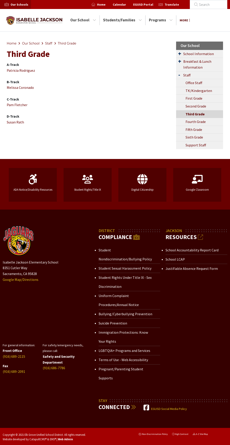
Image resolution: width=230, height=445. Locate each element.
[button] (19, 4)
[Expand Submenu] (180, 53)
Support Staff (196, 145)
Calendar (124, 4)
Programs (161, 20)
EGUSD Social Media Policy (169, 409)
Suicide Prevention (113, 323)
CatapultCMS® (37, 439)
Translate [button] (177, 4)
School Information (198, 53)
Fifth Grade (194, 129)
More (185, 20)
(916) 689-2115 (14, 356)
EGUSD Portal (149, 4)
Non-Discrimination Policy (153, 434)
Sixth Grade (194, 137)
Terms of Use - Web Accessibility (123, 360)
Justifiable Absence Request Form (192, 268)
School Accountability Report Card (192, 250)
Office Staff (194, 83)
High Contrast (181, 434)
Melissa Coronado (20, 87)
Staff (48, 43)
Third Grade (67, 43)
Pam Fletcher (17, 105)
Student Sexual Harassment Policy (125, 268)
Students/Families (122, 20)
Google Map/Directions (20, 279)
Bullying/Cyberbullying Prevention (125, 314)
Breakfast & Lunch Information (197, 64)
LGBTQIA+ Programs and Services (124, 350)
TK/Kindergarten (199, 90)
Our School (83, 20)
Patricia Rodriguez (21, 70)
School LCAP (175, 259)
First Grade (194, 98)
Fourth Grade (196, 121)
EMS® (53, 439)
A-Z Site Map (200, 434)
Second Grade (196, 106)
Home (106, 4)
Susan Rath (15, 122)
